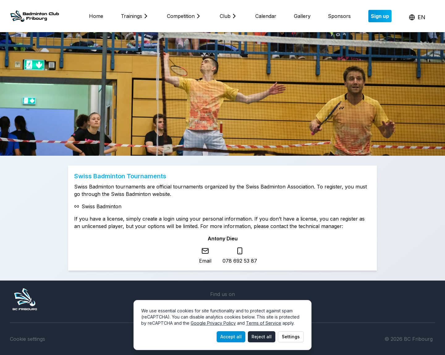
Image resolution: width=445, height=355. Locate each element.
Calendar (265, 16)
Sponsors (339, 16)
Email (205, 261)
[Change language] (417, 17)
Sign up (380, 16)
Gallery (302, 16)
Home (96, 16)
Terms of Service (263, 323)
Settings (291, 336)
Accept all (231, 336)
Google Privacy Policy (213, 323)
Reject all (262, 336)
